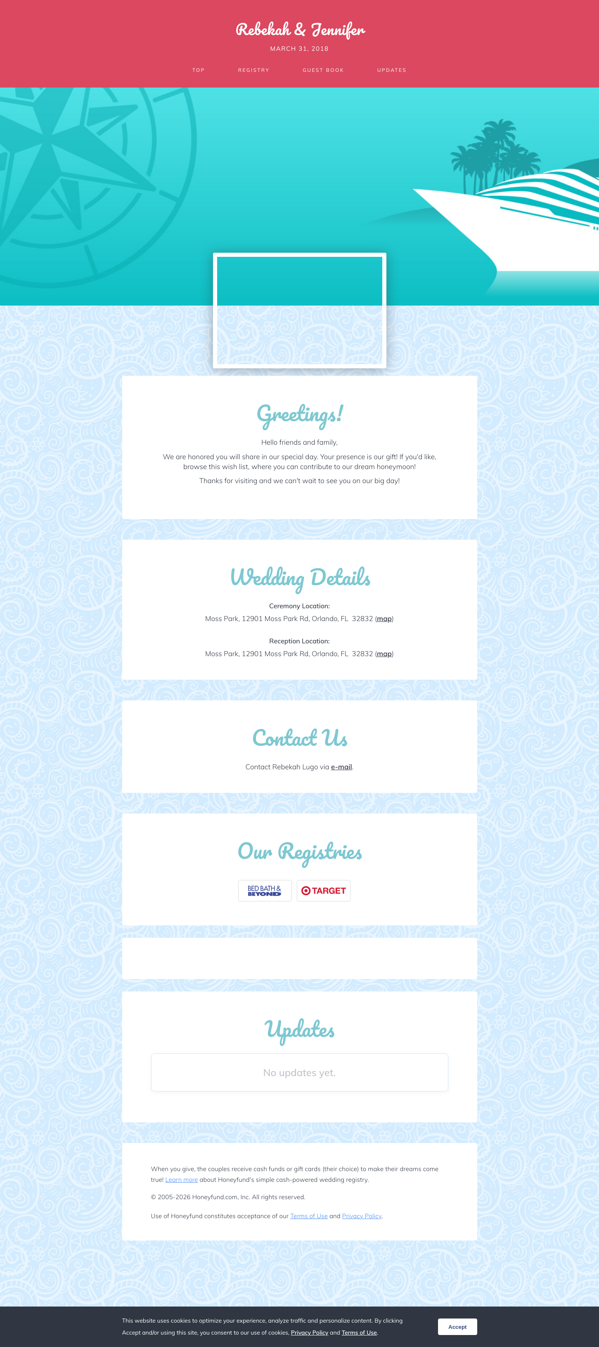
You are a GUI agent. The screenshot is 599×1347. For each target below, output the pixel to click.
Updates (392, 70)
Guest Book (323, 70)
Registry (254, 70)
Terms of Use (309, 1216)
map (384, 618)
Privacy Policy (361, 1216)
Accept (457, 1327)
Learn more (182, 1179)
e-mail (341, 767)
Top (198, 70)
